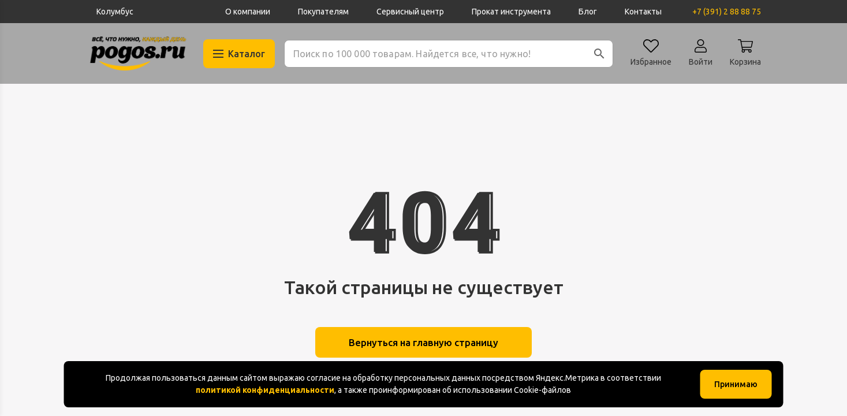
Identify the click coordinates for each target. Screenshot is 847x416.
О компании (247, 11)
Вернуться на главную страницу (423, 343)
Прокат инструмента (511, 11)
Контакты (643, 11)
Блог (588, 11)
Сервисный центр (410, 11)
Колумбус (114, 11)
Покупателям (323, 11)
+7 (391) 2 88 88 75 (726, 11)
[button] (599, 54)
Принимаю (736, 384)
